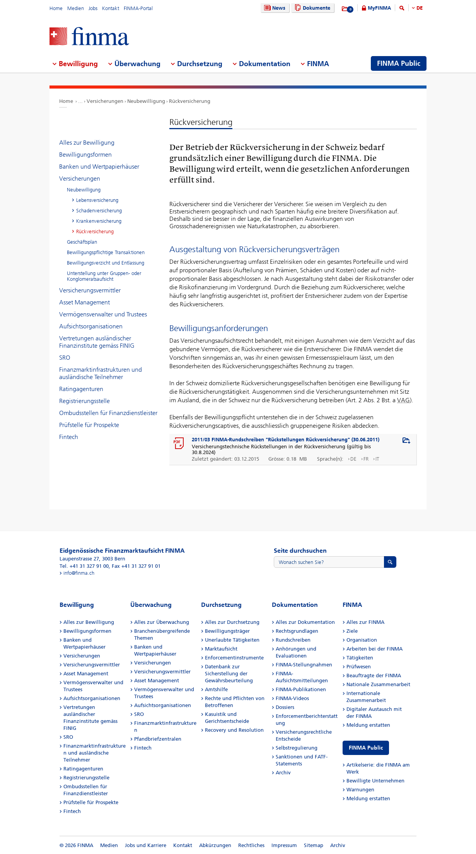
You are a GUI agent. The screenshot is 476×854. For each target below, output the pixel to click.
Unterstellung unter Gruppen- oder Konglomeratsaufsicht (104, 276)
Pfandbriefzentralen (157, 739)
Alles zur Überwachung (161, 622)
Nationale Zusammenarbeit (378, 684)
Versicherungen (105, 101)
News (273, 8)
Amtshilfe (216, 689)
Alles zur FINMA (365, 622)
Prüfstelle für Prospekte (89, 425)
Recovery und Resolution (234, 730)
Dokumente (311, 8)
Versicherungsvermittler (90, 290)
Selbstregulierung (296, 748)
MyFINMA (379, 8)
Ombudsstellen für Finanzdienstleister (108, 413)
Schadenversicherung (99, 211)
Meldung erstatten (368, 725)
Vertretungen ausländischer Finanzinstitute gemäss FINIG (97, 342)
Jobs (93, 8)
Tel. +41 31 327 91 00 (84, 566)
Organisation (361, 640)
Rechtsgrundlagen (297, 631)
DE (419, 8)
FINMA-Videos (292, 698)
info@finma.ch (78, 573)
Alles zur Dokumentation (305, 622)
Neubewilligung (146, 101)
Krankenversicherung (98, 221)
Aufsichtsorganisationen (91, 326)
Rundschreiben (293, 640)
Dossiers (285, 707)
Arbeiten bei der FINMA (374, 649)
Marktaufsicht (221, 649)
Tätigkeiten (359, 658)
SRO (64, 357)
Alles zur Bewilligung (86, 142)
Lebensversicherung (97, 200)
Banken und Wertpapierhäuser (99, 166)
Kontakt (110, 8)
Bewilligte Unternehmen (375, 781)
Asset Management (84, 302)
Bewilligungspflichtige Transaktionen (106, 252)
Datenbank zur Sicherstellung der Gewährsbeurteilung (229, 673)
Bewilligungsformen (85, 154)
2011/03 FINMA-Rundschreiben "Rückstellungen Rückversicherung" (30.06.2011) (285, 439)
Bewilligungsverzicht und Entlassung (105, 263)
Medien (75, 8)
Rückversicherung (189, 101)
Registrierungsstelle (84, 401)
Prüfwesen (358, 667)
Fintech (68, 437)
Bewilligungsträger (227, 631)
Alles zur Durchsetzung (232, 622)
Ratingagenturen (81, 389)
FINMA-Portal (138, 8)
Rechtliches (251, 845)
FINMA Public (366, 748)
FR (366, 459)
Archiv (283, 772)
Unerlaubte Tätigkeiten (232, 640)
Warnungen (360, 790)
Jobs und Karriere (145, 845)
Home (56, 8)
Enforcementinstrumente (234, 658)
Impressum (284, 845)
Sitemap (313, 845)
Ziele (352, 631)
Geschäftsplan (82, 242)
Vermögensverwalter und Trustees (103, 314)
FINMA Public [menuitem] (398, 63)
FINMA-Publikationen (301, 689)
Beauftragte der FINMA (373, 675)
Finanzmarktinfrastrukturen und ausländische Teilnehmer (100, 373)
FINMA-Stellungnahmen (304, 665)
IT (377, 459)
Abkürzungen (215, 845)
